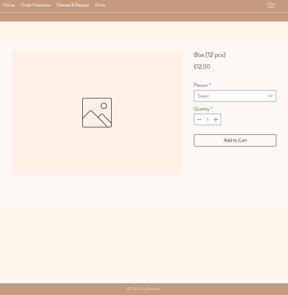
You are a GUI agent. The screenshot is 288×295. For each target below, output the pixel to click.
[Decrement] (199, 119)
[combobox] (235, 95)
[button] (35, 5)
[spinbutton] (207, 119)
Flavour (202, 85)
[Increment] (216, 119)
